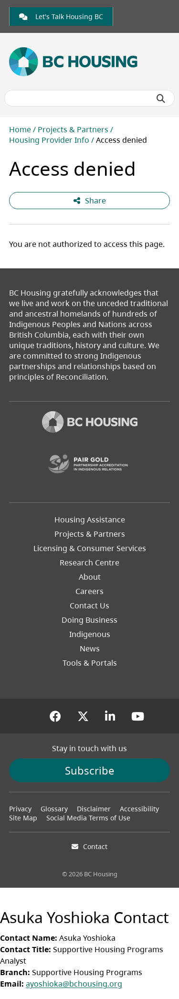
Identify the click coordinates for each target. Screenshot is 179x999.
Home (20, 129)
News (90, 648)
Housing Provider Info (49, 140)
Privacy (20, 808)
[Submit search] (161, 98)
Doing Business (89, 620)
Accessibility (139, 808)
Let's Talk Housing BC (61, 16)
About (90, 577)
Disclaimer (94, 808)
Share (90, 200)
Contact (95, 846)
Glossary (54, 808)
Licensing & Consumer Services (89, 548)
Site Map (23, 817)
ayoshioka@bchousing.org (74, 983)
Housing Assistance (89, 519)
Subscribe (89, 770)
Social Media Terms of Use (88, 817)
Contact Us (89, 605)
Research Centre (89, 562)
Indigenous (89, 634)
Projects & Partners (73, 129)
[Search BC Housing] (89, 98)
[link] (61, 16)
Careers (89, 591)
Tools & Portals (90, 663)
